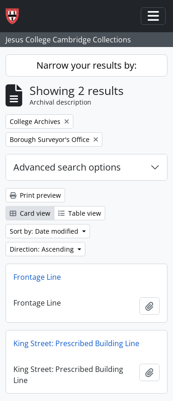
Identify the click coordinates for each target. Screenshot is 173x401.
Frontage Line (37, 277)
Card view (30, 213)
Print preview (35, 195)
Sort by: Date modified (45, 231)
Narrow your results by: (86, 65)
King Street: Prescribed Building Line (76, 343)
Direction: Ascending (43, 249)
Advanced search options (67, 167)
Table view (79, 213)
